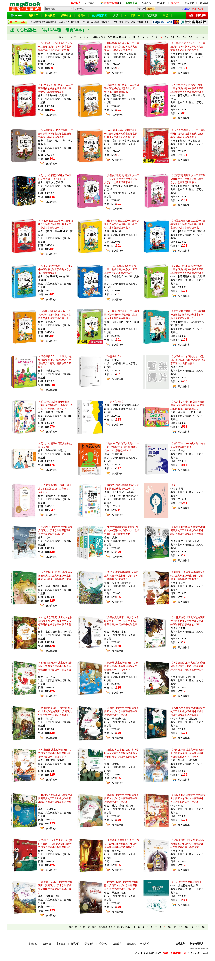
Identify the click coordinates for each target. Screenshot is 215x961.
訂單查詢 (89, 2)
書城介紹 (33, 943)
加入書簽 (204, 2)
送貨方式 (131, 943)
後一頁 (78, 37)
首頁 (61, 37)
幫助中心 (189, 2)
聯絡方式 (88, 943)
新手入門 (75, 943)
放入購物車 (51, 73)
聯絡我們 (161, 2)
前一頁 (69, 37)
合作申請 (47, 943)
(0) (112, 2)
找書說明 (117, 943)
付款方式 (146, 2)
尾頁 (86, 37)
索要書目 (60, 943)
